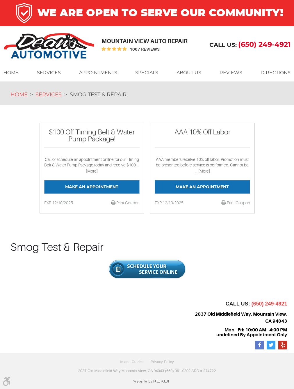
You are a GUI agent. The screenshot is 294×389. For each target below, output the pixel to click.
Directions (276, 72)
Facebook (259, 345)
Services (49, 72)
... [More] (202, 171)
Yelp (282, 345)
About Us (189, 72)
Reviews (231, 72)
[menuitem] (11, 73)
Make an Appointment (91, 187)
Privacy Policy (162, 362)
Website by (151, 381)
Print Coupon (127, 202)
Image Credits (131, 362)
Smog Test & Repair (98, 94)
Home (11, 72)
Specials (146, 72)
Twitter (271, 345)
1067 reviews (144, 49)
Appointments (98, 72)
